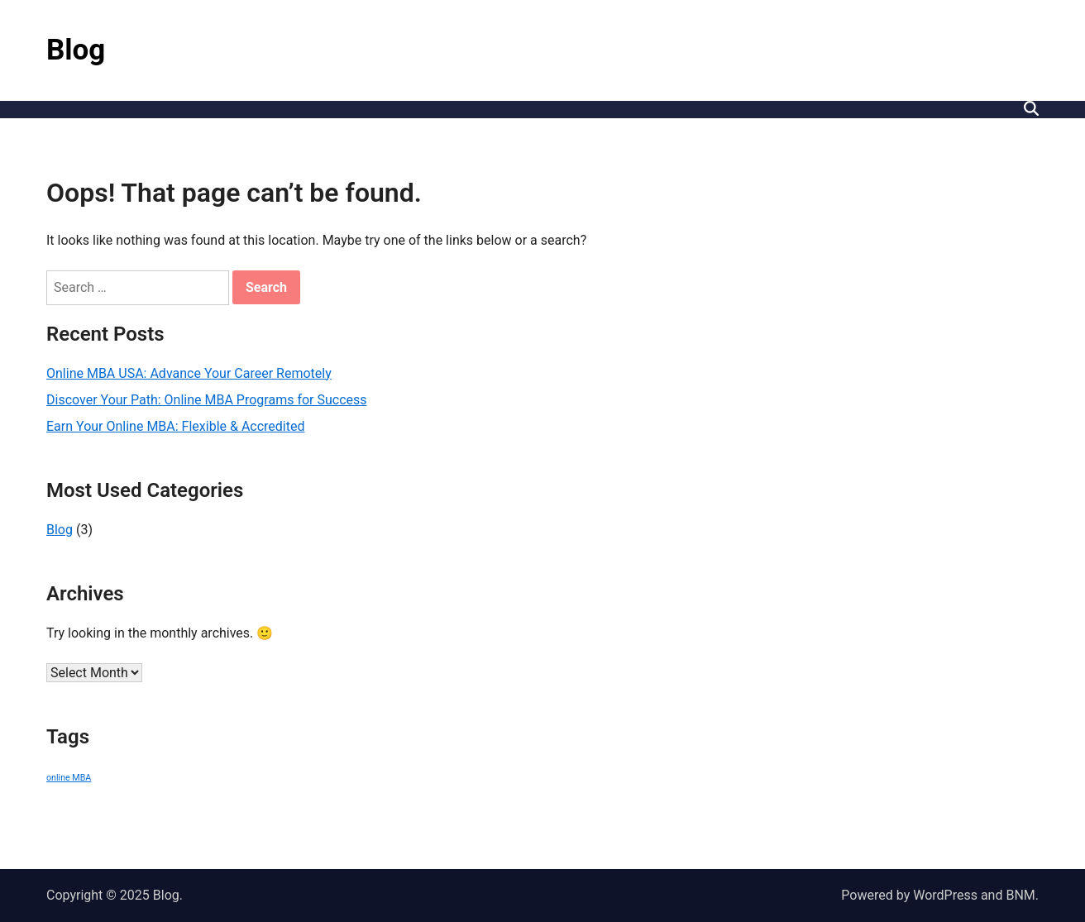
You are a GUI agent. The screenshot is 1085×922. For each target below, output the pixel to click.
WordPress (945, 895)
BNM (1020, 895)
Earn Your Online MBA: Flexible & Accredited (175, 426)
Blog (75, 50)
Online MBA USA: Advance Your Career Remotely (189, 373)
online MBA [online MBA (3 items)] (68, 777)
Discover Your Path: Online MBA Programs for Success (206, 400)
